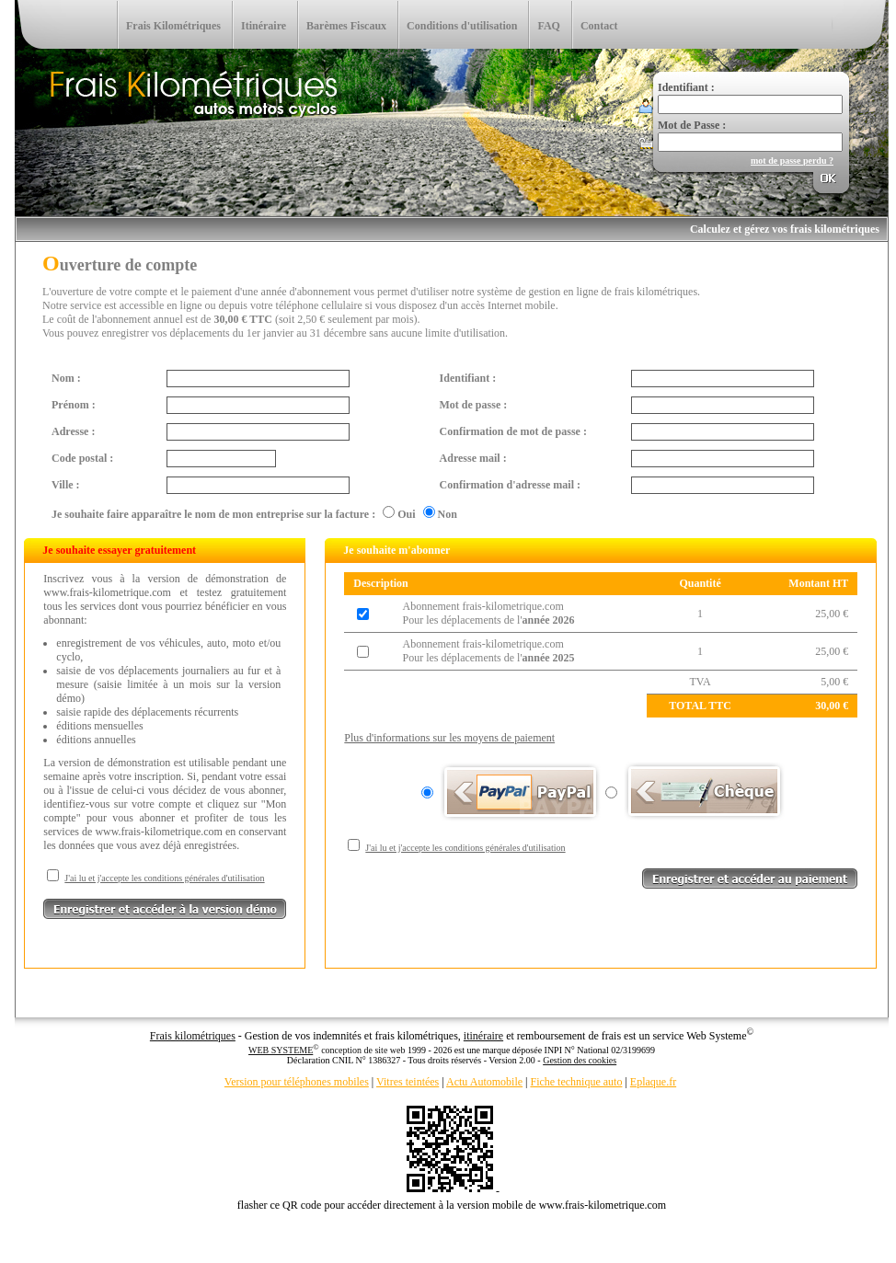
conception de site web (363, 1050)
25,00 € (831, 613)
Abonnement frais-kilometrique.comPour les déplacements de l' (488, 613)
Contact (599, 25)
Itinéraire (263, 25)
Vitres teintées (407, 1081)
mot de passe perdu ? (792, 160)
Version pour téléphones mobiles (296, 1081)
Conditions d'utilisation (462, 25)
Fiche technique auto (576, 1081)
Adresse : (73, 431)
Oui (406, 514)
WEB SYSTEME (280, 1050)
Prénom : (74, 404)
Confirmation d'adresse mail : (510, 484)
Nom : (66, 378)
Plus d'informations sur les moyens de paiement (449, 737)
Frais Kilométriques (173, 25)
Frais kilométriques (192, 1035)
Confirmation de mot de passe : (513, 431)
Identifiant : (468, 378)
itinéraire (483, 1035)
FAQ (548, 25)
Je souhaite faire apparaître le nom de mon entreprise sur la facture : (213, 514)
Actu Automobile (484, 1081)
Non (447, 514)
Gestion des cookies (579, 1060)
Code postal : (82, 458)
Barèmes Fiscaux (346, 25)
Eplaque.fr (653, 1081)
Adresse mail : (473, 458)
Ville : (66, 484)
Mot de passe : (474, 404)
